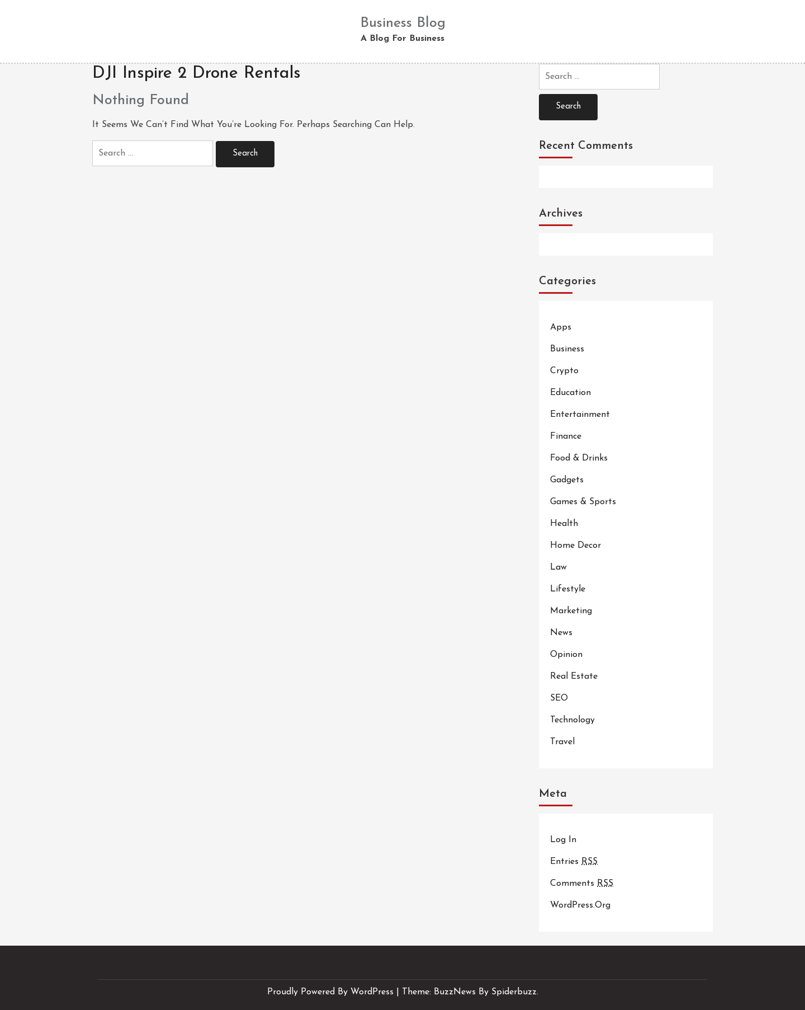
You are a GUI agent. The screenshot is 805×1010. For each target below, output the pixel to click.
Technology (572, 720)
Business (567, 349)
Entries (574, 861)
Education (570, 392)
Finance (565, 436)
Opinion (566, 654)
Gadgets (567, 480)
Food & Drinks (579, 458)
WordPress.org (580, 905)
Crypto (564, 371)
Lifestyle (567, 589)
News (561, 632)
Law (558, 567)
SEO (559, 698)
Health (564, 523)
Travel (562, 741)
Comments (581, 883)
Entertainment (580, 414)
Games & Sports (583, 501)
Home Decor (575, 545)
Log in (563, 839)
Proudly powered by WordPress (331, 992)
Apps (560, 327)
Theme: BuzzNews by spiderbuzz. (470, 992)
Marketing (571, 611)
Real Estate (574, 676)
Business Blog (403, 23)
